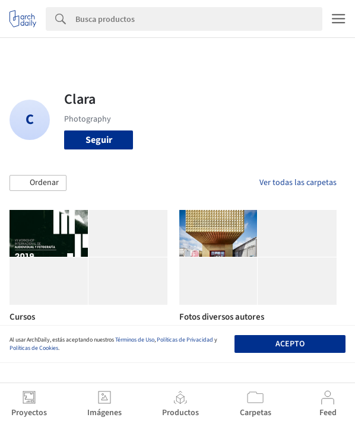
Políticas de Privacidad (185, 340)
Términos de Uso (134, 340)
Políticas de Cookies (33, 348)
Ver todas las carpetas (298, 183)
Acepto (290, 344)
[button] (37, 183)
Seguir (98, 139)
